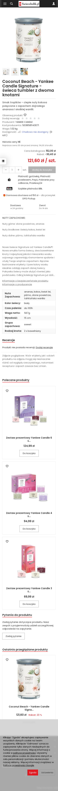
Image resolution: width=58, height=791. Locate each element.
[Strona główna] (29, 3)
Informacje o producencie (17, 284)
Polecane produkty (15, 380)
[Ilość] (12, 169)
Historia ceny (11, 141)
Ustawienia (47, 772)
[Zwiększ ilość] (5, 169)
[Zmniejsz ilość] (18, 169)
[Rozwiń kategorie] (5, 3)
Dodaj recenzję (44, 347)
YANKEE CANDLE (24, 122)
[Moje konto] (54, 3)
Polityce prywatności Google (18, 765)
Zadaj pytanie (13, 636)
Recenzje (8, 340)
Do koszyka (29, 453)
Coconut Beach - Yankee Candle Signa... (29, 708)
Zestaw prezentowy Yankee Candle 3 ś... (29, 590)
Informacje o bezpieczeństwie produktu (25, 280)
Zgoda (32, 772)
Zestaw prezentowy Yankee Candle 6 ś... (29, 439)
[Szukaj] (11, 3)
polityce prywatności (24, 753)
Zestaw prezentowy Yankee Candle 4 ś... (29, 514)
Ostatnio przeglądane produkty (25, 649)
